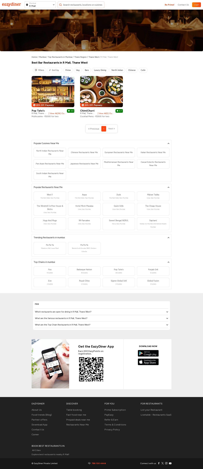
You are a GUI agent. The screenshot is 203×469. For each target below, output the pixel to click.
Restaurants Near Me (77, 424)
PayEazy (108, 414)
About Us (37, 409)
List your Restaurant (151, 409)
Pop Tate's (38, 110)
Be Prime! (169, 5)
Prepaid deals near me (78, 419)
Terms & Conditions (115, 424)
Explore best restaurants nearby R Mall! (50, 454)
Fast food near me (76, 414)
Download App (39, 424)
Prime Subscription (115, 409)
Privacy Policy (112, 429)
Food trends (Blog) (42, 414)
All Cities (36, 450)
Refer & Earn (111, 419)
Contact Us (183, 5)
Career (35, 434)
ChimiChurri (87, 110)
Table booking (74, 409)
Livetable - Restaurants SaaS (156, 414)
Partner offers (39, 419)
